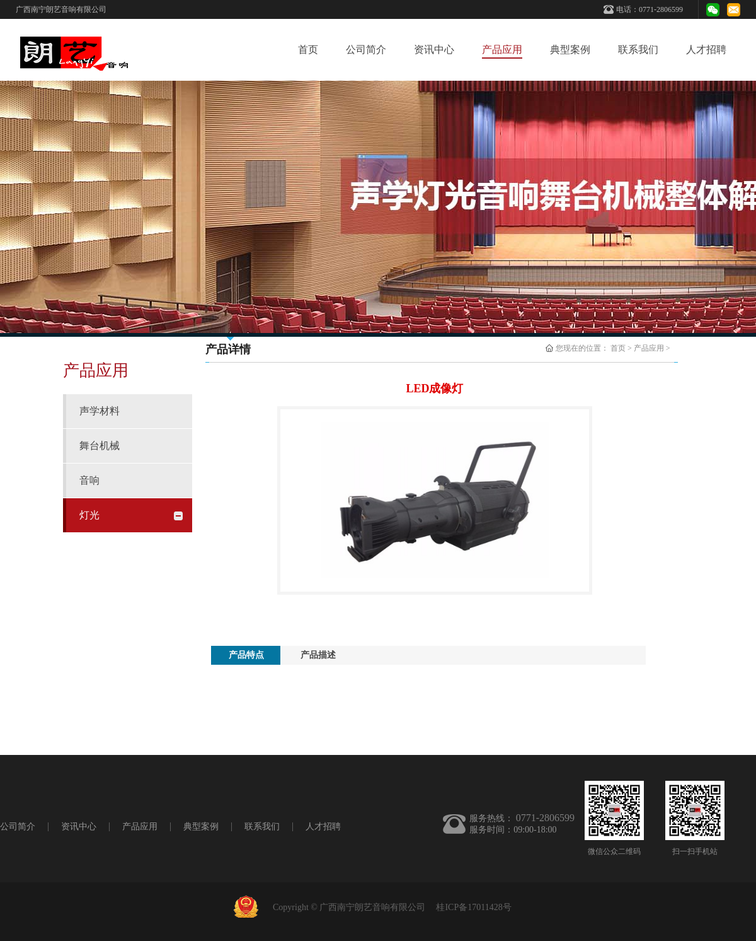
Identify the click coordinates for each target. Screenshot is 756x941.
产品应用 (649, 348)
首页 (308, 49)
